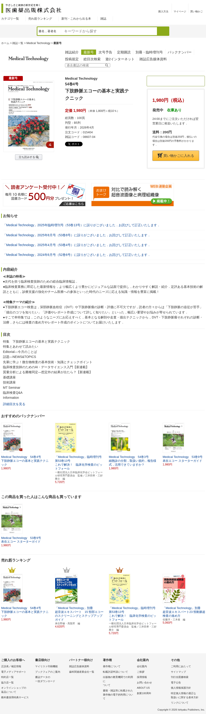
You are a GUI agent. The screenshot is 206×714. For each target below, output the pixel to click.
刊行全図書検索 (179, 677)
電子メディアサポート (13, 671)
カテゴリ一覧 (10, 18)
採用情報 (142, 677)
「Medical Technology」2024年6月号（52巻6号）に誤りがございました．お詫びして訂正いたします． (77, 255)
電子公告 (176, 682)
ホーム (5, 43)
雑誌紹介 (72, 52)
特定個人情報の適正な (187, 695)
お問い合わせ (144, 682)
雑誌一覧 (17, 43)
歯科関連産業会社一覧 (81, 671)
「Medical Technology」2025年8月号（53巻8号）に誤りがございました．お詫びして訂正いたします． (77, 235)
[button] (201, 444)
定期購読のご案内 (176, 81)
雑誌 (103, 18)
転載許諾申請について (115, 671)
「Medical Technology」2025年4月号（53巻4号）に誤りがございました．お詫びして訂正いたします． (77, 245)
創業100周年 (144, 693)
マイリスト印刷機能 (46, 666)
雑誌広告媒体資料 (153, 59)
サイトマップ (178, 671)
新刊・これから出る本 (76, 18)
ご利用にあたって (181, 666)
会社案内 (142, 666)
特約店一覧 (7, 677)
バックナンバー (180, 52)
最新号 (88, 52)
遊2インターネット (120, 59)
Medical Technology (38, 43)
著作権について (111, 666)
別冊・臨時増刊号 (149, 52)
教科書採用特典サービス (15, 697)
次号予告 (105, 52)
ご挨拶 (140, 671)
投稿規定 (72, 59)
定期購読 (124, 52)
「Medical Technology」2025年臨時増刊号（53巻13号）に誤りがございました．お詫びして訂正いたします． (81, 225)
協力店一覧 (7, 682)
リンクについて (179, 702)
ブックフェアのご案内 (47, 671)
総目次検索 (92, 59)
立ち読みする (27, 157)
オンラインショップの (17, 690)
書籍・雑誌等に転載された (119, 695)
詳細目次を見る (14, 404)
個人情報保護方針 (181, 687)
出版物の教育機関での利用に (119, 681)
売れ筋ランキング (40, 18)
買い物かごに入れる (176, 156)
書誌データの (51, 679)
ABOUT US (143, 687)
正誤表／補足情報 (11, 666)
